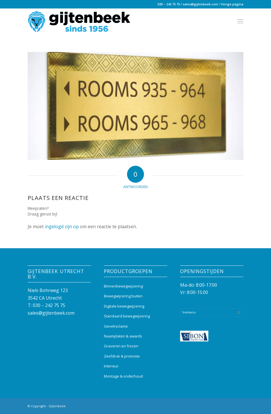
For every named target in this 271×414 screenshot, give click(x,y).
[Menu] (240, 21)
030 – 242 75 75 (169, 4)
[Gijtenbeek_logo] (79, 21)
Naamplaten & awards (123, 336)
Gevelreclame (116, 326)
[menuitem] (240, 21)
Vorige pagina (232, 4)
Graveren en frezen (121, 345)
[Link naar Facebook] (222, 405)
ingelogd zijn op (62, 226)
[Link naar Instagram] (230, 405)
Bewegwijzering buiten (123, 295)
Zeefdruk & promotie (122, 356)
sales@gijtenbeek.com (200, 4)
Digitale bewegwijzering (124, 306)
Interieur (111, 366)
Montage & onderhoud (123, 376)
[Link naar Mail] (239, 405)
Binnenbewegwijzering (123, 286)
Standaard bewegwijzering (127, 316)
